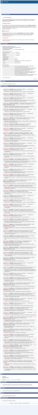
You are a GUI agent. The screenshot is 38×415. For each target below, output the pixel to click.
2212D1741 (6, 169)
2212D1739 (6, 128)
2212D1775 (6, 366)
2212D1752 (6, 153)
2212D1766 (6, 109)
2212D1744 (6, 288)
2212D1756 (6, 334)
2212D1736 (6, 148)
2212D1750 (6, 89)
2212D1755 (6, 277)
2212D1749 (6, 174)
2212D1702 (6, 103)
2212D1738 (6, 97)
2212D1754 (6, 257)
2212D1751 (6, 132)
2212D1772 (6, 360)
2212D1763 (6, 267)
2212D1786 (6, 339)
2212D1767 (6, 185)
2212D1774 (6, 316)
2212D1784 (6, 235)
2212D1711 (6, 247)
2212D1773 (6, 293)
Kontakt (15, 403)
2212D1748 (6, 329)
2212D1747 (6, 312)
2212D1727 (6, 164)
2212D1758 (6, 282)
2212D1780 (6, 158)
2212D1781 (6, 204)
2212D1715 (6, 214)
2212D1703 (6, 124)
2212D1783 (6, 219)
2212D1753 (6, 252)
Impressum (11, 403)
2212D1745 (6, 298)
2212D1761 (6, 355)
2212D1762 (6, 209)
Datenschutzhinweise (26, 403)
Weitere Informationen (6, 21)
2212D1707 (6, 262)
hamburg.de (20, 403)
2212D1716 (6, 195)
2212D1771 (6, 179)
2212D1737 (6, 302)
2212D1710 (6, 344)
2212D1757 (6, 350)
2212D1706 (6, 273)
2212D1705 (6, 113)
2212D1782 (6, 230)
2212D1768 (6, 199)
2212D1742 (6, 307)
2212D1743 (6, 224)
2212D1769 (6, 190)
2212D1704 (6, 93)
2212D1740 (6, 137)
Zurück (36, 78)
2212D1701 (6, 117)
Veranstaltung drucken (6, 77)
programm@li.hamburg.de (7, 35)
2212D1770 (6, 143)
